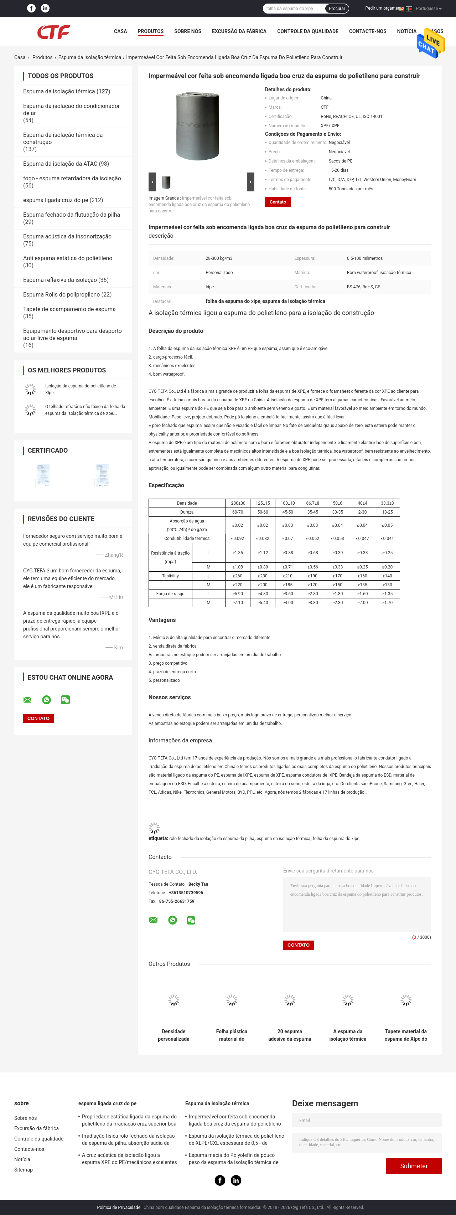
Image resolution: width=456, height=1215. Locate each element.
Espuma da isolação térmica (89, 57)
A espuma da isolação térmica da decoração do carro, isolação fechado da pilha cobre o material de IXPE (347, 1035)
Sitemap (23, 1170)
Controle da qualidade (307, 31)
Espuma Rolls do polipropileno (61, 294)
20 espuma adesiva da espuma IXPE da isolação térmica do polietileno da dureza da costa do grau (289, 1035)
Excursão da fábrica (239, 31)
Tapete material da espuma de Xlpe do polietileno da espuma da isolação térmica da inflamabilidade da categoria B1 (406, 1035)
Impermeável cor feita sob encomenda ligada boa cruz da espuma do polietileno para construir (199, 204)
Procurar (337, 8)
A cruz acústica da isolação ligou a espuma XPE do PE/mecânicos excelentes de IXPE (129, 1159)
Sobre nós (187, 31)
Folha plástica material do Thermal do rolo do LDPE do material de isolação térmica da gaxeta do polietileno (232, 1035)
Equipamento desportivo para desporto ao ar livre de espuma (72, 334)
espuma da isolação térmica (283, 838)
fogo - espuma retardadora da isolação (72, 178)
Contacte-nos (368, 31)
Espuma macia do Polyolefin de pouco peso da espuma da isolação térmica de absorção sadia (233, 1159)
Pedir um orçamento (385, 8)
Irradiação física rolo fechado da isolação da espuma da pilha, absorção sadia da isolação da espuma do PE (128, 1140)
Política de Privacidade (118, 1207)
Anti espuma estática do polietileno (67, 258)
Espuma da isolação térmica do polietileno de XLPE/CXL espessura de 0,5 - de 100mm (236, 1140)
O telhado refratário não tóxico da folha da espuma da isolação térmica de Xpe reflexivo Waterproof (85, 413)
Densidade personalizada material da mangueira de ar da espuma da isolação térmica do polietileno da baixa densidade (173, 1035)
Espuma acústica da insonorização (67, 236)
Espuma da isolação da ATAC (60, 163)
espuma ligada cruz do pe (55, 200)
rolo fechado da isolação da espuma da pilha (211, 838)
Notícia (407, 31)
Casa (120, 31)
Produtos (151, 31)
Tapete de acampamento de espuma (69, 309)
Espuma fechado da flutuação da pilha (71, 214)
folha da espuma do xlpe (336, 838)
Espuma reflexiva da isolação (60, 280)
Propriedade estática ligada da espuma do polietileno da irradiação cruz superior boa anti (129, 1121)
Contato (278, 202)
